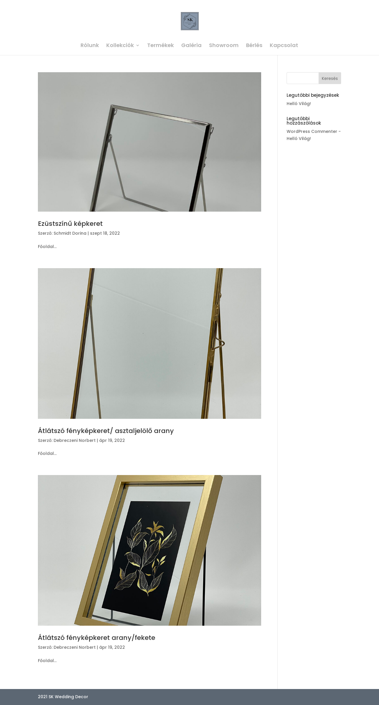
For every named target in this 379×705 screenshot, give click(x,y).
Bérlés (254, 46)
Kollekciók (120, 46)
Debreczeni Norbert (75, 440)
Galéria (191, 46)
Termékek (160, 46)
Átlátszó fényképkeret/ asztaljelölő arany (106, 430)
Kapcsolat (284, 46)
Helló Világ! (299, 104)
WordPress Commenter (312, 131)
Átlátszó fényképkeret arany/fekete (96, 637)
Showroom (224, 46)
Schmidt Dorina (70, 233)
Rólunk (90, 46)
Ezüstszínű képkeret (70, 223)
